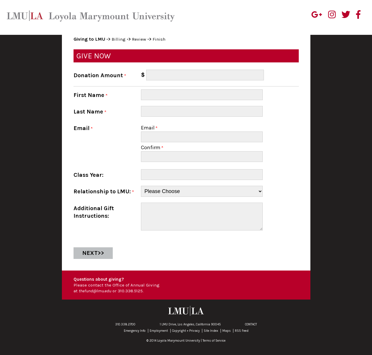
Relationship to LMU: (104, 191)
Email (149, 128)
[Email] (202, 136)
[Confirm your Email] (202, 156)
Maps (226, 335)
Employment (159, 335)
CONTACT (251, 329)
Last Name (90, 111)
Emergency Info (135, 335)
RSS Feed (241, 335)
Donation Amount (100, 75)
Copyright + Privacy (186, 335)
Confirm (152, 147)
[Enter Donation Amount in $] (205, 75)
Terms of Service (214, 345)
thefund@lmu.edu (95, 295)
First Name (90, 95)
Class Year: (88, 175)
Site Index (211, 335)
